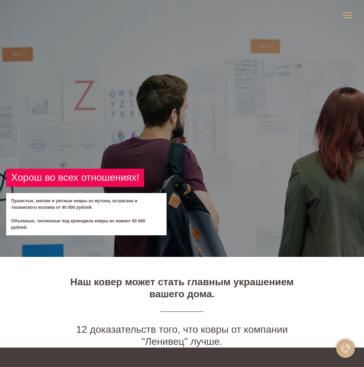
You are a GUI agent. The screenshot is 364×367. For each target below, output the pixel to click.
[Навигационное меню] (347, 15)
